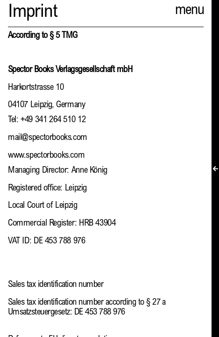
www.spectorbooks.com (46, 155)
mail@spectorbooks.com (47, 137)
